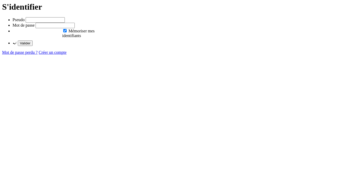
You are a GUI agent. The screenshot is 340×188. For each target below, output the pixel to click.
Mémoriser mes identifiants (78, 33)
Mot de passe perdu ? (20, 52)
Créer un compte (53, 52)
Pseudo (19, 19)
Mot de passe (23, 25)
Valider (25, 43)
